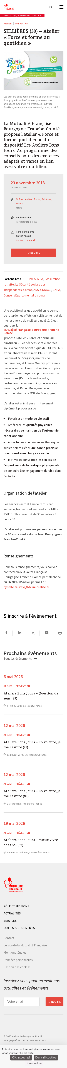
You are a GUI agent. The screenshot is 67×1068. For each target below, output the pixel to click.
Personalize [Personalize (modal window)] (34, 1063)
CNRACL (45, 290)
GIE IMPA (29, 279)
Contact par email (25, 240)
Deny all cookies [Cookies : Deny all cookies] (45, 1057)
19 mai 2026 (14, 823)
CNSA (56, 290)
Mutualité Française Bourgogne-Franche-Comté (32, 331)
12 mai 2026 (14, 725)
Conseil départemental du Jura (24, 295)
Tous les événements (20, 658)
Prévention (21, 23)
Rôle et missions (16, 906)
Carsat (27, 290)
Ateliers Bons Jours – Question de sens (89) (31, 696)
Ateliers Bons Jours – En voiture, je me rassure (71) (32, 745)
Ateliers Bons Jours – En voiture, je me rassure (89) (32, 794)
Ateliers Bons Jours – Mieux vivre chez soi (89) (31, 843)
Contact (9, 938)
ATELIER (8, 23)
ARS (36, 290)
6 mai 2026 (13, 676)
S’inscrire (34, 252)
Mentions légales (15, 952)
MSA (40, 279)
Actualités (12, 913)
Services (10, 921)
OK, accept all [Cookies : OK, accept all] (21, 1057)
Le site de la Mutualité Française (25, 945)
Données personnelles (18, 960)
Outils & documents (19, 928)
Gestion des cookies (17, 967)
